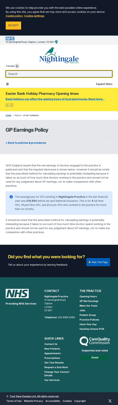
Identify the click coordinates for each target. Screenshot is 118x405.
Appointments (52, 353)
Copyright (80, 400)
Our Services (52, 380)
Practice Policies (89, 319)
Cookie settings (34, 15)
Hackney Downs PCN (92, 328)
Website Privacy (33, 400)
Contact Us (50, 344)
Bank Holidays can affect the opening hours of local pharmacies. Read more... (55, 99)
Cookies (67, 400)
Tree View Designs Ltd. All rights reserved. (34, 396)
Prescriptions (52, 358)
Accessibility (52, 400)
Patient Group (88, 315)
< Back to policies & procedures (26, 142)
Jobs (82, 310)
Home (8, 115)
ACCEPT (13, 25)
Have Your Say (88, 324)
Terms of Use (14, 400)
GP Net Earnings (89, 301)
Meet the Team (88, 305)
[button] (7, 105)
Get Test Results (54, 362)
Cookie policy (14, 15)
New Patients (52, 348)
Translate (12, 66)
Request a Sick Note (56, 367)
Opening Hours (88, 296)
